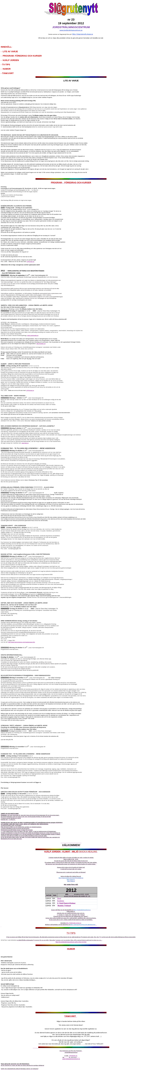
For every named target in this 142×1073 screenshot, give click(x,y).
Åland (59, 898)
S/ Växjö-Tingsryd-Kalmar (66, 903)
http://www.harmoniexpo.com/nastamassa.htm (21, 642)
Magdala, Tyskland (64, 906)
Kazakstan (60, 901)
